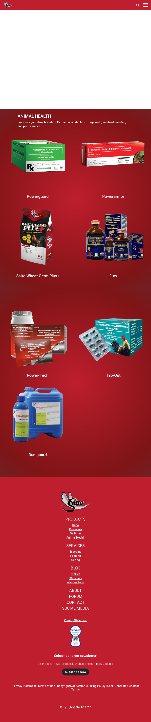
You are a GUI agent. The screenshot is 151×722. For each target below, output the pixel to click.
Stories (75, 574)
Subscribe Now (75, 672)
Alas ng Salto (75, 582)
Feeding (75, 555)
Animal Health (75, 537)
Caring (75, 560)
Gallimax (75, 533)
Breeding (75, 551)
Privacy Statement (75, 620)
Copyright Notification (71, 686)
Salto (75, 525)
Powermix (75, 529)
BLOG (75, 568)
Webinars (75, 578)
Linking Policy (96, 686)
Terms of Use (46, 686)
